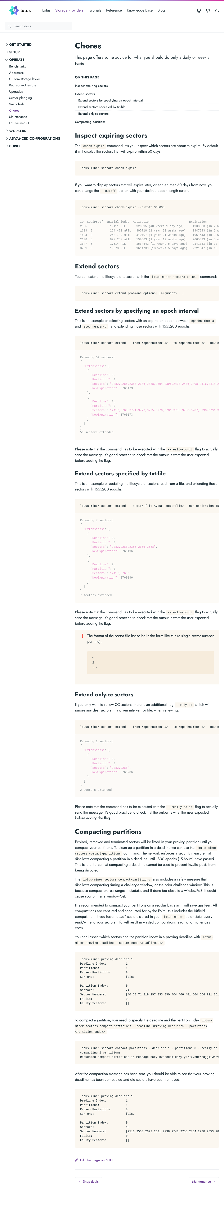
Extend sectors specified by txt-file (101, 107)
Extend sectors (85, 94)
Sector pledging (20, 97)
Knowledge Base (140, 10)
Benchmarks (17, 66)
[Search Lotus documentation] (38, 26)
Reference (114, 10)
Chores (14, 110)
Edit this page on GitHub (95, 1160)
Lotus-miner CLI (19, 123)
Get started (20, 44)
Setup (14, 52)
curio (14, 146)
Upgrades (16, 91)
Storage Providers (69, 10)
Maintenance (18, 116)
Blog (161, 10)
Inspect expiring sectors (91, 85)
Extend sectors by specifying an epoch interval (110, 100)
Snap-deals (16, 104)
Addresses (16, 72)
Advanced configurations (34, 138)
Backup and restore (22, 85)
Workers (17, 131)
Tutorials (94, 10)
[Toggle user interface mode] (217, 10)
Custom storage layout (24, 79)
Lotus (46, 10)
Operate (16, 59)
